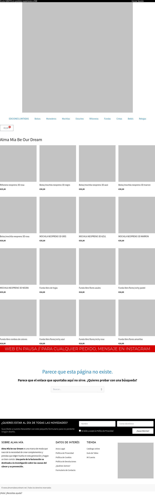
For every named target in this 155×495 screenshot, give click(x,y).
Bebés (130, 118)
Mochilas (66, 118)
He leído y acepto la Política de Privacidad (97, 431)
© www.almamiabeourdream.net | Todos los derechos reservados (26, 488)
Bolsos (37, 118)
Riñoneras (93, 118)
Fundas (107, 118)
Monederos (51, 118)
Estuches (80, 118)
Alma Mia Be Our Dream (21, 139)
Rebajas (142, 118)
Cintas (119, 118)
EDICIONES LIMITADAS (19, 118)
